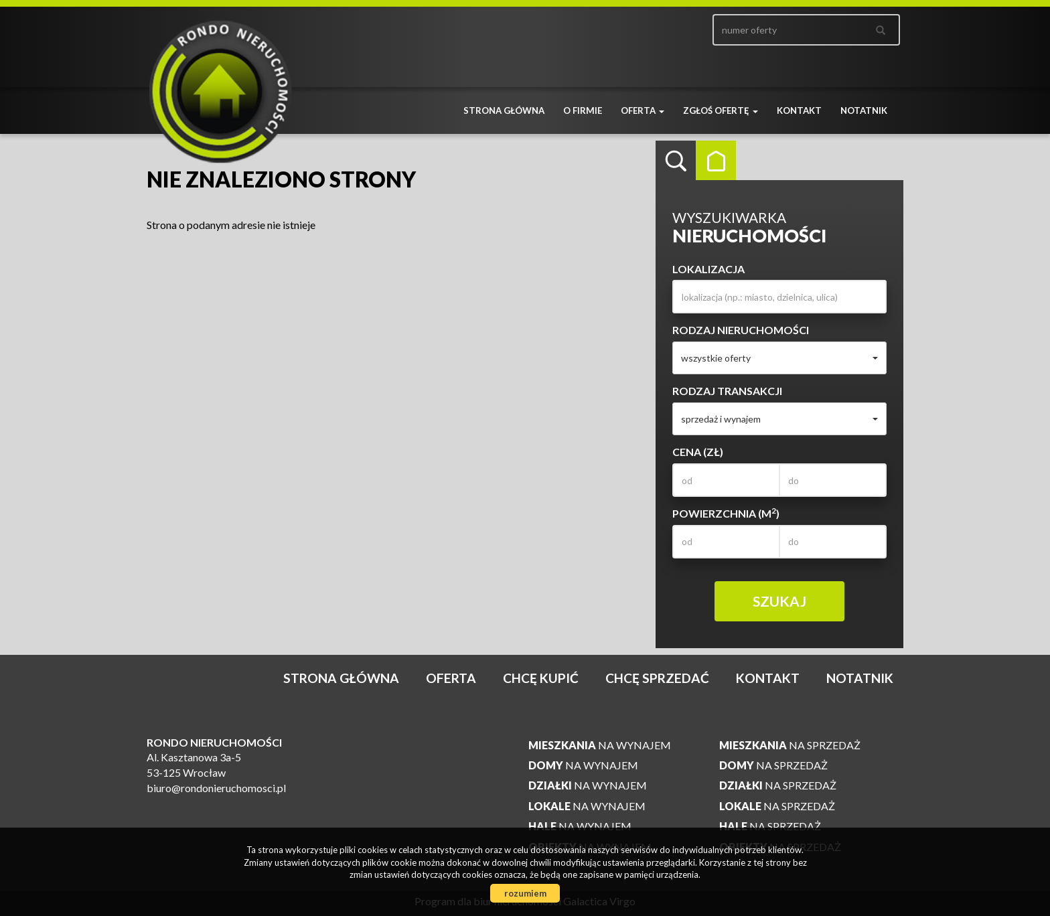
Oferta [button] (642, 110)
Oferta (451, 678)
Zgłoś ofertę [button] (720, 110)
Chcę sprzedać (657, 678)
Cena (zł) (697, 451)
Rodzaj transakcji (727, 390)
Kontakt (799, 110)
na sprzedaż (789, 745)
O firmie (582, 110)
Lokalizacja (708, 268)
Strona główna (503, 110)
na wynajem (599, 745)
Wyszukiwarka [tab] (676, 161)
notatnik (863, 110)
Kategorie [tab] (716, 161)
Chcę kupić (541, 678)
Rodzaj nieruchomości (740, 329)
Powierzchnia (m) (725, 513)
